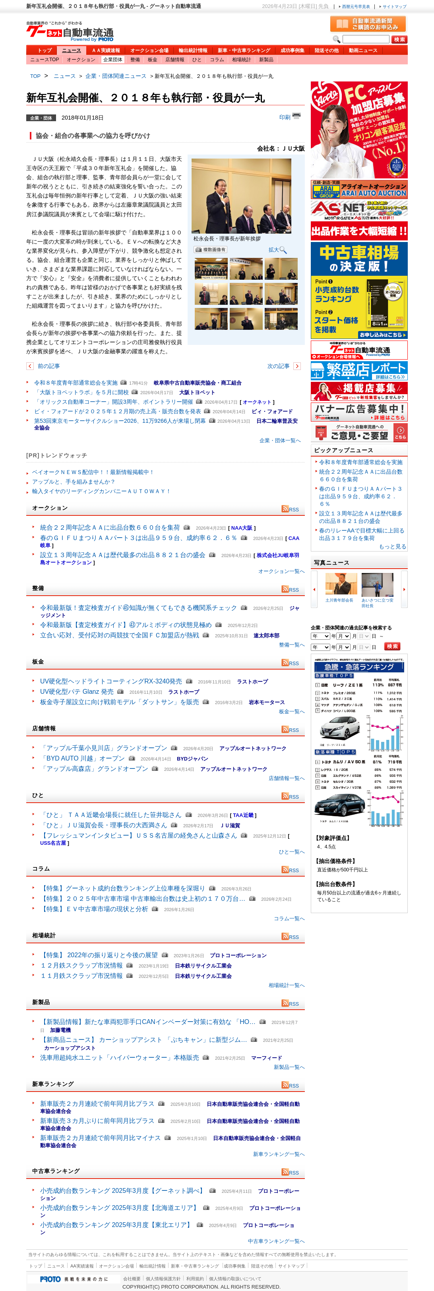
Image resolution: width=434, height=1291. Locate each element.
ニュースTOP (44, 59)
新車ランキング (53, 1084)
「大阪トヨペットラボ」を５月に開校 (81, 392)
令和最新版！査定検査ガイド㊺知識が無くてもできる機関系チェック (138, 607)
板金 (152, 59)
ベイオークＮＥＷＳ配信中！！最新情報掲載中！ (93, 472)
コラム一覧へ (289, 918)
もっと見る (393, 546)
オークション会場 (149, 50)
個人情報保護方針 (163, 1278)
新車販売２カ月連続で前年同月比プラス (97, 1103)
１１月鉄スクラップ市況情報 (81, 975)
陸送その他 (327, 50)
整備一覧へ (292, 645)
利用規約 (195, 1278)
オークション (81, 59)
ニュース (71, 50)
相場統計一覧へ (287, 985)
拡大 (278, 250)
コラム (217, 59)
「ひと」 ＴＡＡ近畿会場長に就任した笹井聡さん (111, 814)
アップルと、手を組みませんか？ (74, 481)
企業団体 (112, 59)
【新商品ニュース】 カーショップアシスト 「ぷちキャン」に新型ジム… (143, 1039)
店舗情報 (174, 59)
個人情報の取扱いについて (235, 1278)
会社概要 (132, 1278)
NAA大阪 (242, 528)
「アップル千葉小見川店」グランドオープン (103, 748)
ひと (197, 59)
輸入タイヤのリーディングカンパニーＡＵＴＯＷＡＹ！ (101, 491)
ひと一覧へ (292, 852)
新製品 (266, 59)
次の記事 (279, 366)
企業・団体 (41, 117)
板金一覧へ (292, 711)
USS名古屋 (53, 843)
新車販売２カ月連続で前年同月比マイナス (100, 1137)
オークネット (257, 402)
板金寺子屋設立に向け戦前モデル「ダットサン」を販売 (119, 702)
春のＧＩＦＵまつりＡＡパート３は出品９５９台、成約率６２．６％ (138, 537)
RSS (290, 510)
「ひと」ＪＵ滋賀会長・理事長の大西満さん (103, 825)
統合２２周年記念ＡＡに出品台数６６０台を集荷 (110, 527)
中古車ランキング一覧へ (276, 1241)
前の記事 (48, 366)
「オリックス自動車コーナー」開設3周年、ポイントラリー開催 (113, 402)
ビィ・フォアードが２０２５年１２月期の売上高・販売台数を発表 (117, 411)
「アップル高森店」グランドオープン (94, 768)
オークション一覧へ (281, 571)
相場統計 (241, 59)
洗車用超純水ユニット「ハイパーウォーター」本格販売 (119, 1057)
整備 (135, 59)
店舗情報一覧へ (287, 778)
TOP (35, 76)
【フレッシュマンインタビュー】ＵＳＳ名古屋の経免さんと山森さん (138, 835)
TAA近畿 (243, 815)
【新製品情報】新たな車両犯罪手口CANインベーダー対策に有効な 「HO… (148, 1021)
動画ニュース (363, 50)
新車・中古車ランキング (244, 50)
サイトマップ (393, 6)
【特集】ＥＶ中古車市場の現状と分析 (94, 909)
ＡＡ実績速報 (105, 50)
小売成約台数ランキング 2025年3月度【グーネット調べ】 (123, 1190)
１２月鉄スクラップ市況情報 (81, 965)
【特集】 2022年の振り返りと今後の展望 (99, 955)
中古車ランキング (56, 1171)
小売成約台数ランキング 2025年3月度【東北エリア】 (116, 1224)
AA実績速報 (82, 1266)
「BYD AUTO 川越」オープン (82, 758)
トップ (44, 50)
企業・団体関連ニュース (116, 76)
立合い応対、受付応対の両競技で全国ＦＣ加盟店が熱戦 (119, 635)
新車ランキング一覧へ (279, 1154)
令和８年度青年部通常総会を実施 (76, 382)
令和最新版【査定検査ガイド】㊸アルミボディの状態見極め (126, 624)
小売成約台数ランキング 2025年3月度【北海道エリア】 (120, 1207)
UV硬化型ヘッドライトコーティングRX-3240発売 (111, 681)
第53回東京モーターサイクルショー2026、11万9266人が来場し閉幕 (120, 421)
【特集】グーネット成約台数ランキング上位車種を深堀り (122, 888)
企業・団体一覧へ (280, 440)
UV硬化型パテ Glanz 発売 (77, 691)
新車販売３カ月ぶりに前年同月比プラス (97, 1120)
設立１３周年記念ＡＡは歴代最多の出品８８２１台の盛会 (122, 555)
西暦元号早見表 (355, 6)
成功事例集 (292, 50)
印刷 (290, 116)
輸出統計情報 (193, 50)
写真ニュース (332, 562)
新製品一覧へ (289, 1067)
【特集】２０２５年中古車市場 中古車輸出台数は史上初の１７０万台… (142, 898)
